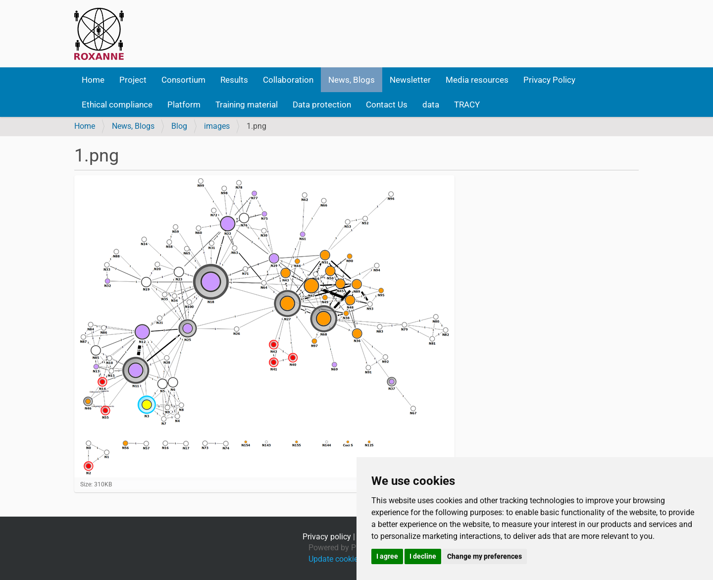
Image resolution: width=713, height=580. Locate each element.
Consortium (183, 80)
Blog (179, 126)
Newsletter (410, 80)
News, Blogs (351, 80)
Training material (246, 104)
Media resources (477, 80)
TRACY (467, 104)
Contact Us (386, 104)
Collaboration (288, 80)
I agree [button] (387, 556)
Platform (184, 104)
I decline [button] (422, 556)
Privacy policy (327, 536)
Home (93, 80)
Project (133, 80)
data (430, 104)
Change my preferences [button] (484, 556)
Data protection (322, 104)
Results (234, 80)
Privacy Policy (549, 80)
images (217, 126)
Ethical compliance (117, 104)
